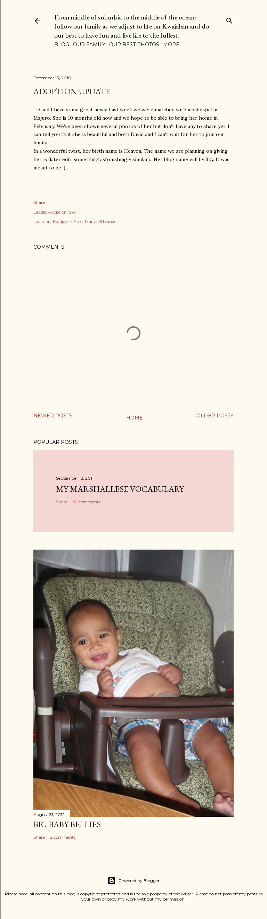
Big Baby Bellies (67, 824)
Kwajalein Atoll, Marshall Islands (84, 221)
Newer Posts (52, 416)
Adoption (57, 212)
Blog (61, 44)
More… (173, 44)
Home (134, 418)
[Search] (229, 19)
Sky (72, 212)
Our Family (89, 44)
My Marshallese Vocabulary (120, 489)
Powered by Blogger (133, 881)
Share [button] (39, 202)
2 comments (62, 837)
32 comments (86, 501)
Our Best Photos (134, 44)
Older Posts (215, 416)
